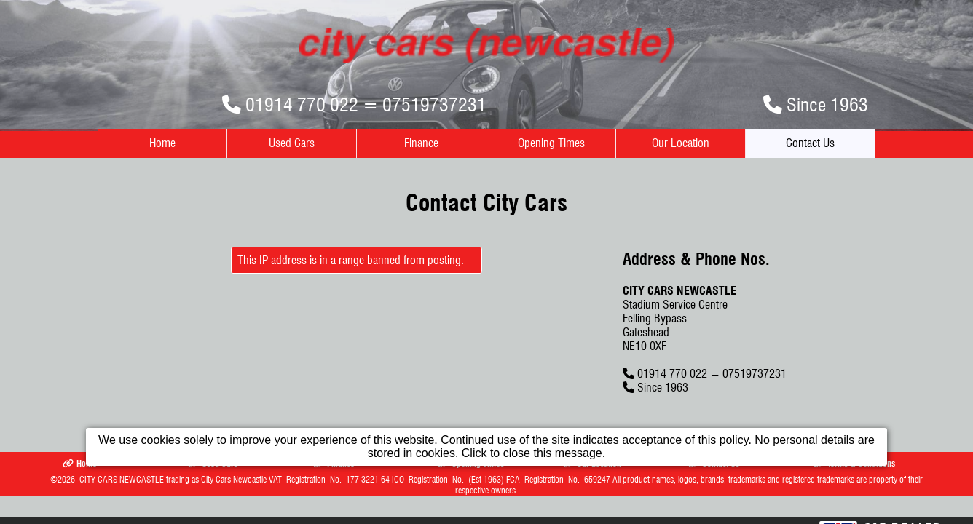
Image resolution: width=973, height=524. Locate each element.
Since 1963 (827, 104)
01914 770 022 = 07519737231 (365, 104)
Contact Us (810, 143)
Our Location (680, 143)
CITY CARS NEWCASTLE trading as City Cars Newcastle (173, 479)
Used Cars (292, 143)
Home (162, 143)
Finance (421, 143)
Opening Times (551, 143)
